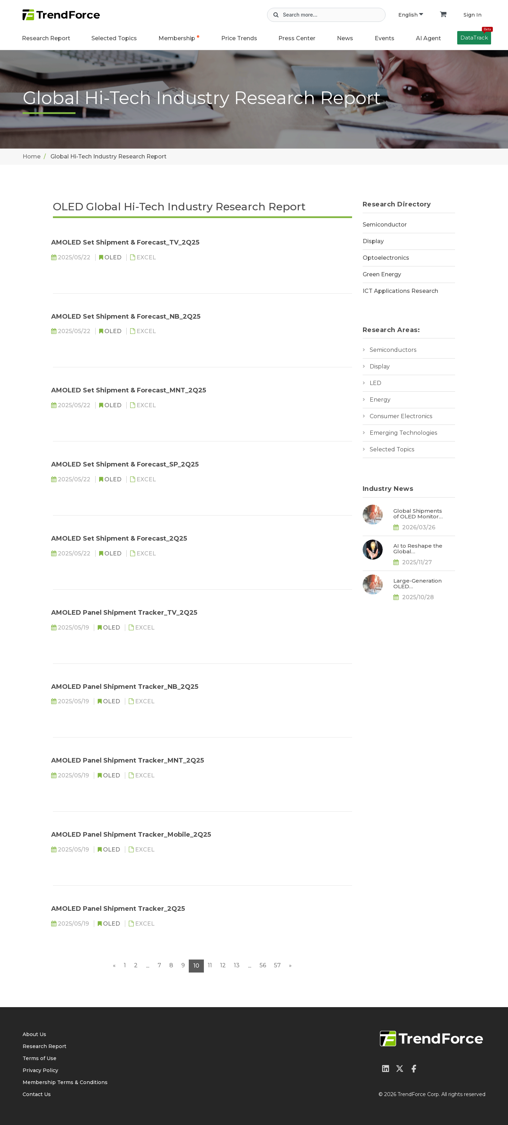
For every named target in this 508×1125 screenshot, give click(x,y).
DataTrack (475, 36)
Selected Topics (392, 449)
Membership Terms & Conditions (65, 1082)
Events (384, 38)
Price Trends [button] (239, 38)
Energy (380, 399)
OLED (113, 257)
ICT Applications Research (400, 291)
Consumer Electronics (401, 416)
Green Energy (382, 274)
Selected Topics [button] (114, 38)
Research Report (46, 38)
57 (277, 965)
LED (375, 383)
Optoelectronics (386, 257)
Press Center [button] (296, 38)
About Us (34, 1034)
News (345, 38)
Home (32, 156)
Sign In (473, 15)
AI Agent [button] (428, 38)
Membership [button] (176, 38)
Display (373, 241)
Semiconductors (393, 350)
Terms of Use (39, 1058)
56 (263, 965)
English (410, 15)
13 (237, 965)
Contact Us (37, 1094)
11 (210, 965)
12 (223, 965)
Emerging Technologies (403, 432)
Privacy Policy (40, 1070)
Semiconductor (385, 224)
